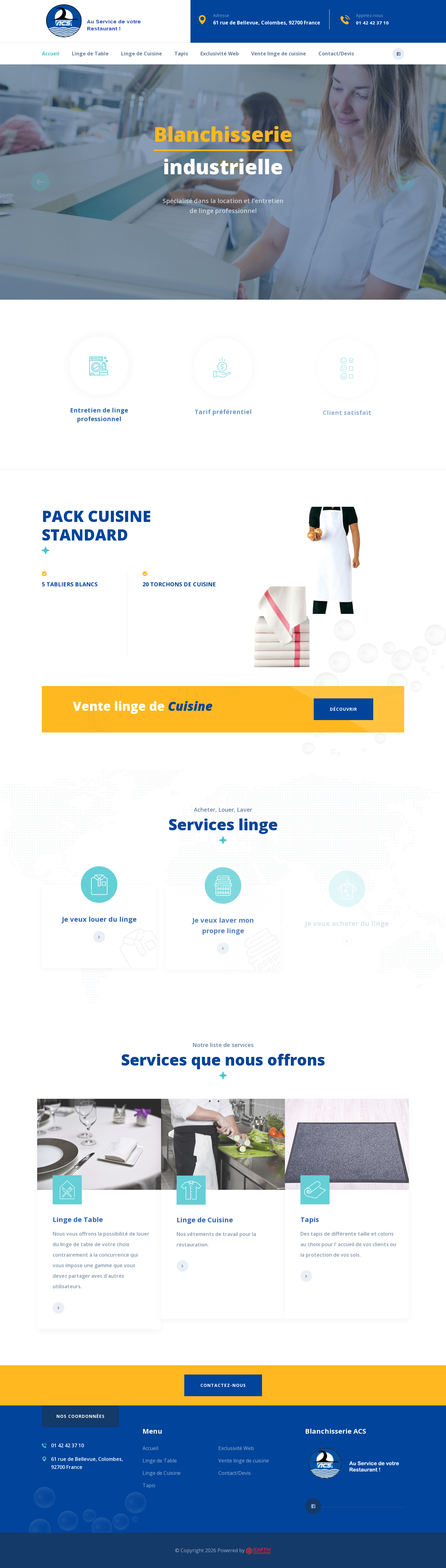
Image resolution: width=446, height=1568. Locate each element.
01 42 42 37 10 (372, 22)
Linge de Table (90, 53)
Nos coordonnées (80, 1416)
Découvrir (343, 709)
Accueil (50, 53)
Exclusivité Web (219, 53)
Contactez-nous (223, 1385)
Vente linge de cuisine (278, 53)
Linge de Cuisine (141, 53)
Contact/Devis (336, 53)
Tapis (181, 53)
